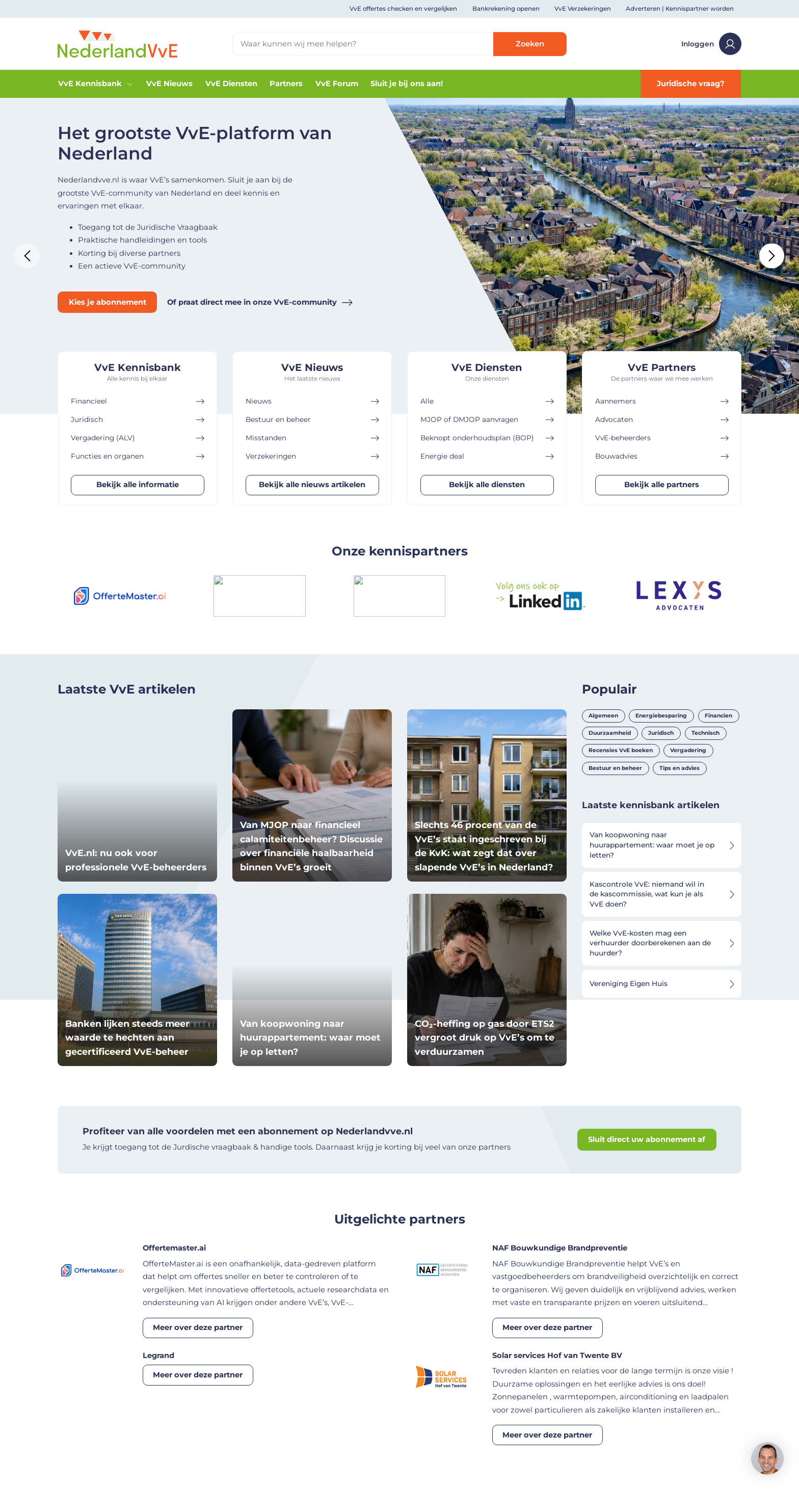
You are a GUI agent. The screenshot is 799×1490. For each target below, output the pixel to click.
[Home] (117, 43)
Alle (487, 401)
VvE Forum (336, 83)
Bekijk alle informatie (137, 484)
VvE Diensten (231, 83)
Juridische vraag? (691, 83)
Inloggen (711, 44)
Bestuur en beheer (312, 419)
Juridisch (137, 419)
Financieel (137, 401)
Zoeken (530, 43)
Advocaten (662, 419)
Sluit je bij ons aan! (406, 83)
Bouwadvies (662, 456)
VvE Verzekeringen (582, 8)
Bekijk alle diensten (487, 484)
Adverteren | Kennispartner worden (680, 8)
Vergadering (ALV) (137, 438)
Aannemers (662, 401)
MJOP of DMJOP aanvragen (487, 419)
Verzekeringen (312, 456)
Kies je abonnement (107, 302)
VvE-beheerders (662, 438)
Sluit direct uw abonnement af (646, 1139)
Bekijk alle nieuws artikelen (312, 484)
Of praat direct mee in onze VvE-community (259, 302)
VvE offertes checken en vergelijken (403, 8)
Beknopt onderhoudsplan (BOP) (487, 438)
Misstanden (312, 438)
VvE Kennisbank (96, 83)
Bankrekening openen (506, 8)
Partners (286, 83)
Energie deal (487, 456)
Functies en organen (137, 456)
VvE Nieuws (169, 83)
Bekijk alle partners (661, 484)
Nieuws (312, 401)
